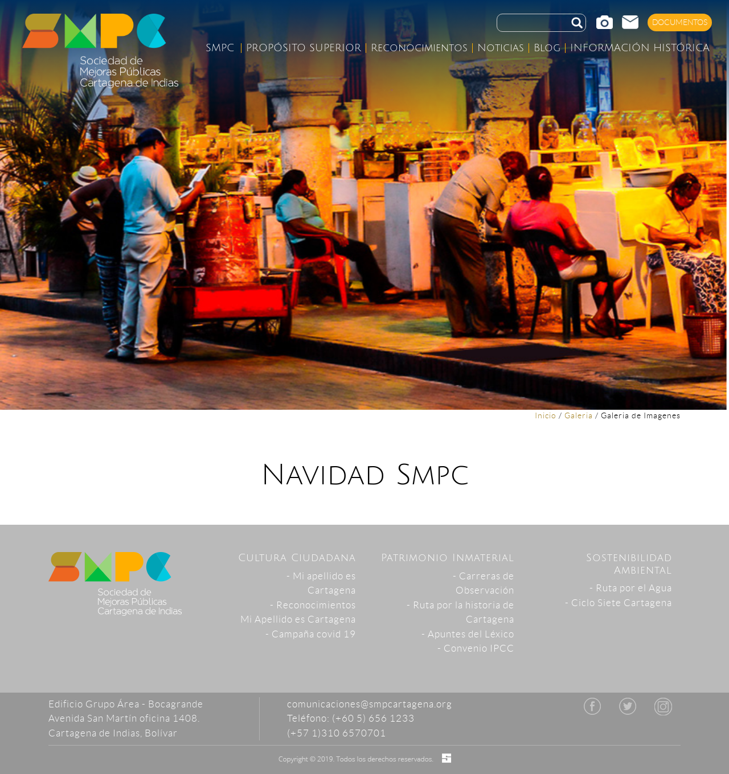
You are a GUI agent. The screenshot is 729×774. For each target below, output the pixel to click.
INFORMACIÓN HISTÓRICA (640, 48)
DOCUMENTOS (680, 22)
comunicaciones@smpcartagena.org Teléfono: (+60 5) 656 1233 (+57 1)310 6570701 (369, 718)
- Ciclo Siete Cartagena (618, 603)
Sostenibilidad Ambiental (629, 564)
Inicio (545, 415)
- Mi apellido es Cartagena (321, 583)
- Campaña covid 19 (310, 634)
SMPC (220, 48)
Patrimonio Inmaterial (447, 557)
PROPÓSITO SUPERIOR (303, 48)
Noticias (500, 48)
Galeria (578, 415)
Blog (547, 48)
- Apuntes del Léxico (467, 634)
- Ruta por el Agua (630, 588)
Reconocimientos (419, 48)
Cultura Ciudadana (297, 557)
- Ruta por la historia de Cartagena (460, 612)
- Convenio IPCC (475, 648)
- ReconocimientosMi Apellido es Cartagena (298, 612)
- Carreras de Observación (483, 583)
